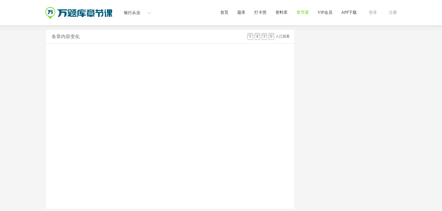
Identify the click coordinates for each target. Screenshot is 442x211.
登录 (373, 12)
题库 (241, 12)
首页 (224, 12)
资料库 (281, 12)
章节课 (302, 12)
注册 (393, 12)
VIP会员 (325, 12)
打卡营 (260, 12)
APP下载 (349, 12)
